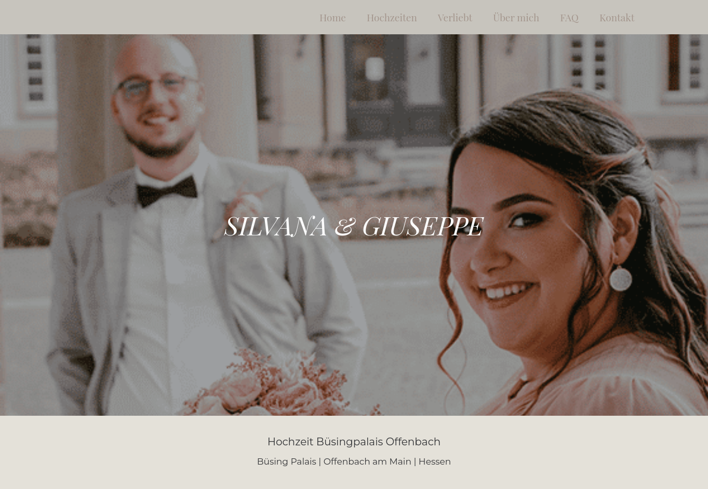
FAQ (569, 17)
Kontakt (617, 17)
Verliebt (455, 17)
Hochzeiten (392, 17)
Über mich (516, 17)
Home (332, 17)
